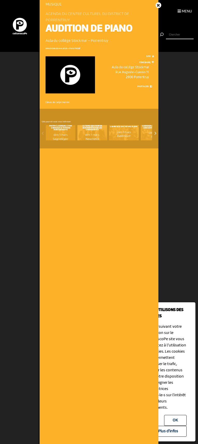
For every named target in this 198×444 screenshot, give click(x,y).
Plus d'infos (168, 431)
